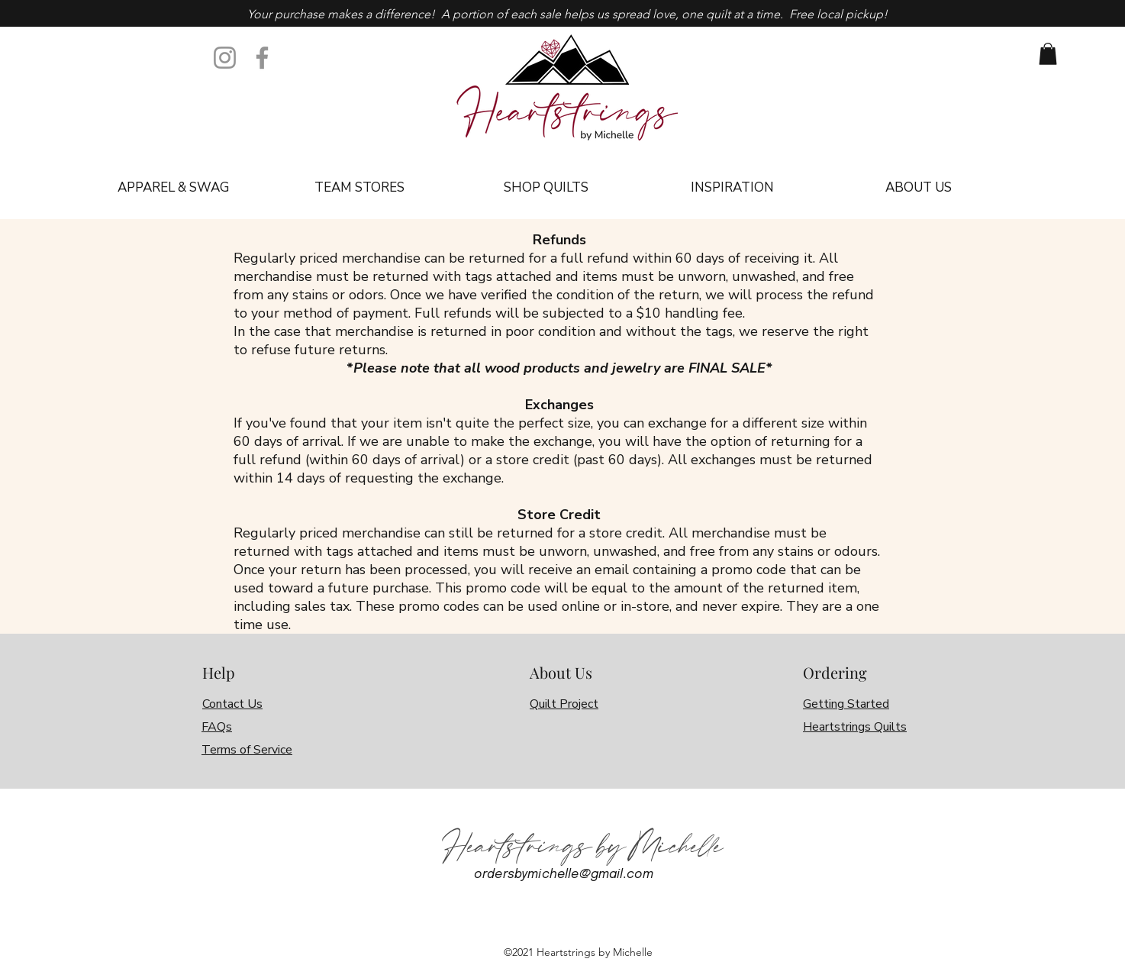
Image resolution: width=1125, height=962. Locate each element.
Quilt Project (564, 704)
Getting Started (846, 704)
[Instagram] (225, 58)
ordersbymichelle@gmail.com (563, 874)
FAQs (216, 726)
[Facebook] (262, 58)
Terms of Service (246, 749)
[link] (1048, 54)
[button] (172, 188)
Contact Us (232, 704)
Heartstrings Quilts (855, 726)
